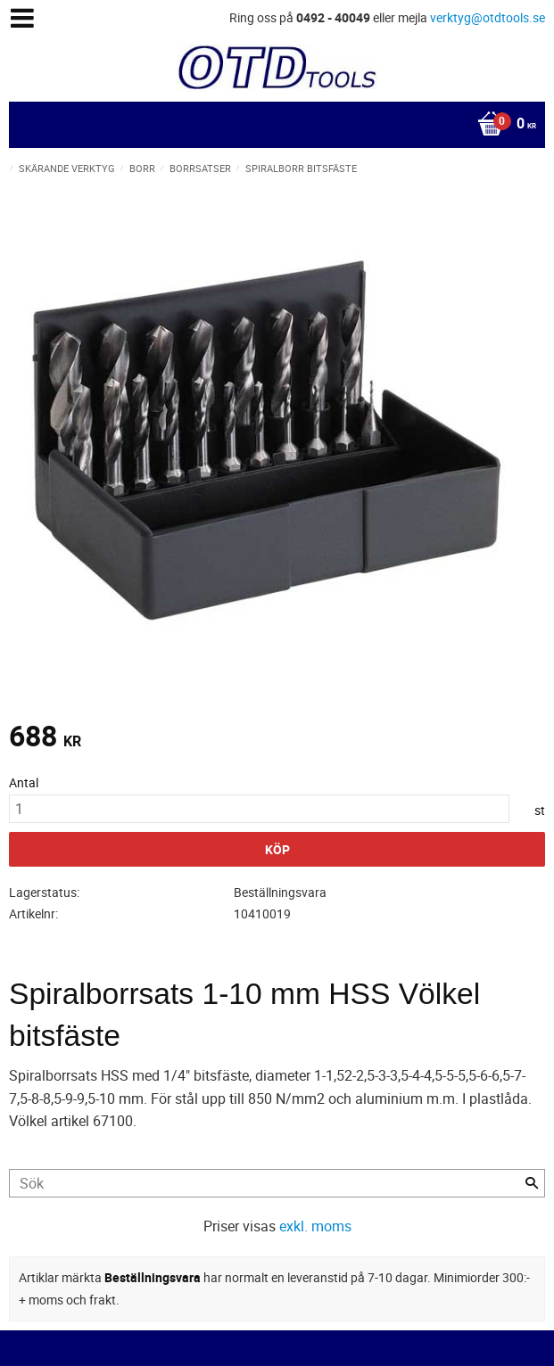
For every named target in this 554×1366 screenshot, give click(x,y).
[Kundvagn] (272, 125)
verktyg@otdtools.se (487, 17)
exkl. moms (315, 1226)
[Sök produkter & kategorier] (277, 1183)
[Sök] (531, 1183)
